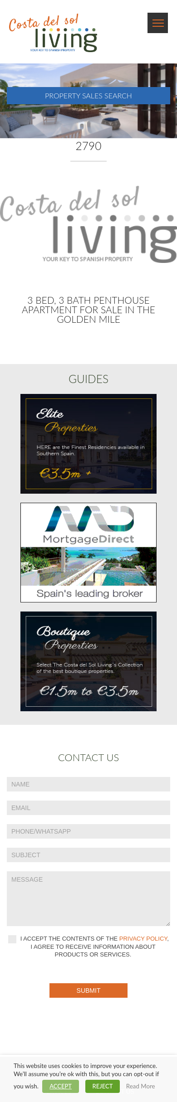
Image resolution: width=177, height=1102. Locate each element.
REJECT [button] (103, 1086)
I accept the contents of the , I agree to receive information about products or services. (88, 946)
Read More (140, 1086)
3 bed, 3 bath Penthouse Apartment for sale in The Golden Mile (88, 309)
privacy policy (143, 938)
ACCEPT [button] (60, 1086)
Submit (89, 990)
